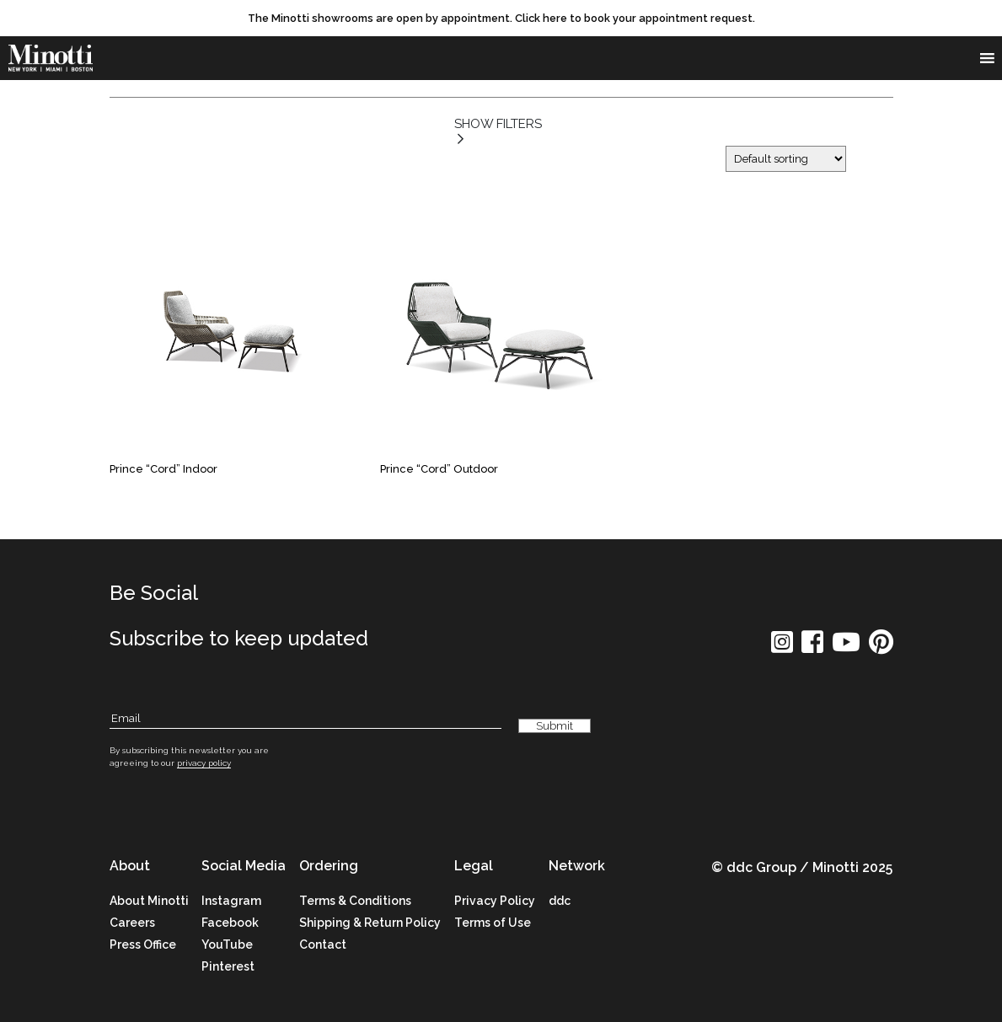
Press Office (143, 944)
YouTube (227, 944)
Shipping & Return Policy (370, 922)
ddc (560, 900)
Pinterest (228, 966)
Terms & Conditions (355, 900)
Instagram (231, 900)
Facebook (230, 922)
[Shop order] (785, 159)
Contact (322, 944)
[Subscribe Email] (305, 720)
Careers (132, 922)
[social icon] (782, 647)
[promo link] (501, 18)
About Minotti (149, 900)
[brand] (50, 58)
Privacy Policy (494, 900)
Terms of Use (492, 922)
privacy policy (204, 763)
